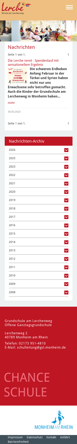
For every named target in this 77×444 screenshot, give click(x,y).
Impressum (15, 437)
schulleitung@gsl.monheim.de (41, 347)
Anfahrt (65, 437)
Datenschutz (35, 437)
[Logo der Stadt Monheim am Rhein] (53, 420)
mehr (11, 102)
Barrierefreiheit (18, 441)
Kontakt (51, 437)
